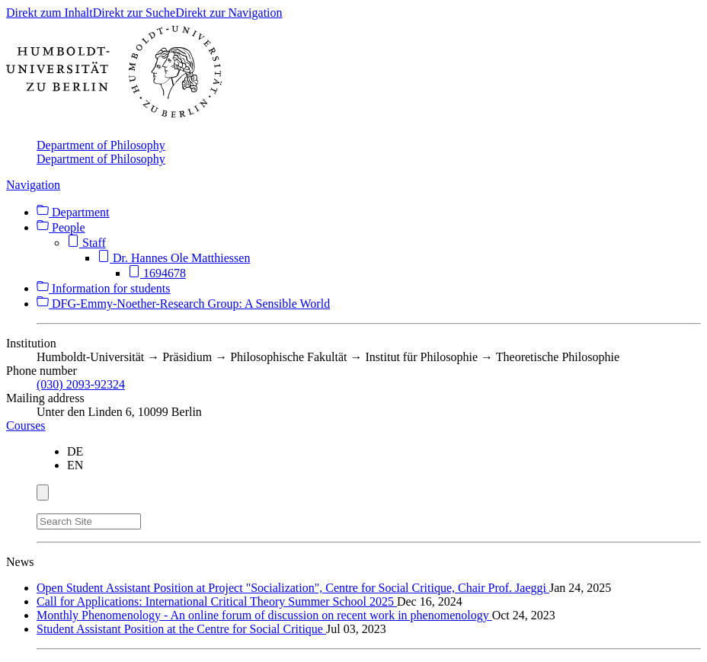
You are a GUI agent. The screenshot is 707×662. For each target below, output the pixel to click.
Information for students (104, 288)
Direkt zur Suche (134, 12)
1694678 (157, 273)
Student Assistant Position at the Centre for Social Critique (181, 628)
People (61, 227)
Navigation (33, 184)
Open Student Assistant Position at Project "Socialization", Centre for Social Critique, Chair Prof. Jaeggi (293, 587)
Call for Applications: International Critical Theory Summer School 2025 (217, 601)
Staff (86, 242)
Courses (26, 425)
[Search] (150, 519)
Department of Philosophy (101, 145)
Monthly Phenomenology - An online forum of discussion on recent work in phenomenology (264, 615)
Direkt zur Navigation (228, 12)
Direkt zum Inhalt (49, 12)
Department (73, 212)
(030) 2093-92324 (81, 384)
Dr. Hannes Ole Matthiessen (174, 257)
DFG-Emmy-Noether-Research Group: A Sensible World (183, 303)
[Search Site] (89, 521)
